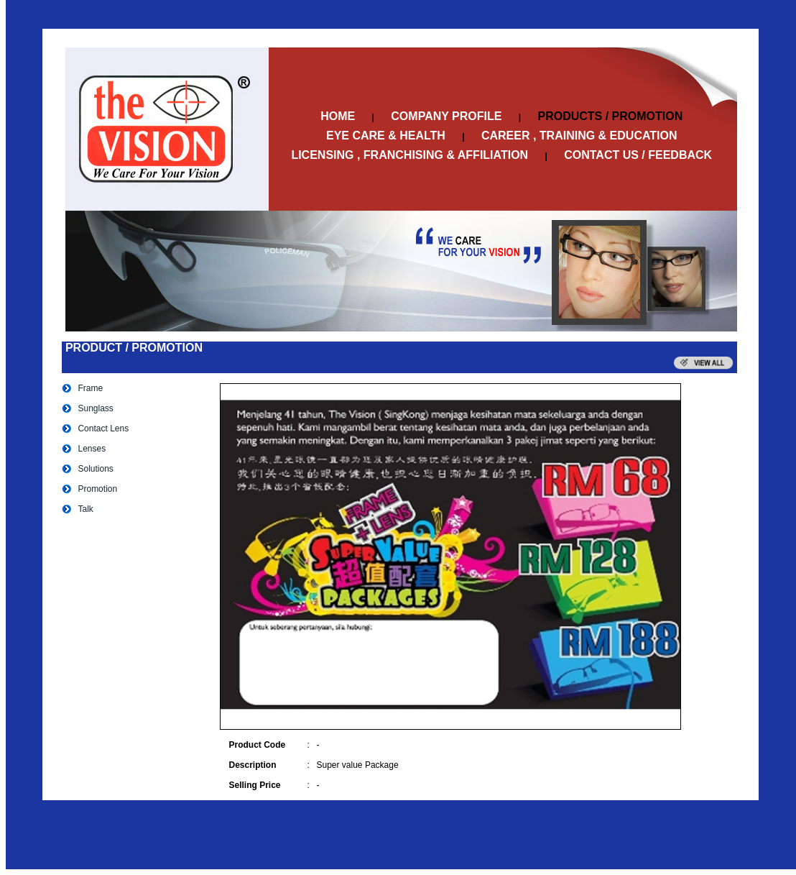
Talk (85, 509)
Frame (90, 388)
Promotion (97, 489)
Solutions (95, 469)
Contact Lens (103, 428)
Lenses (92, 449)
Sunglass (95, 408)
